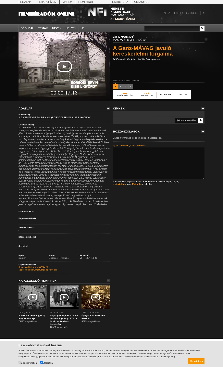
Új (82, 28)
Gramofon (141, 1)
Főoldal (27, 28)
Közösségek (192, 13)
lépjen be (137, 184)
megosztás (153, 59)
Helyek (71, 28)
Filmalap (25, 1)
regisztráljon (119, 184)
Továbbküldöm (125, 96)
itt (160, 356)
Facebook (165, 95)
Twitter (183, 95)
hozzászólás (138, 59)
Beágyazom (147, 96)
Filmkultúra (119, 1)
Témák (43, 28)
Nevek (56, 28)
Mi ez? (167, 13)
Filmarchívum (46, 1)
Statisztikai (46, 362)
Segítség (178, 13)
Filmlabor (85, 1)
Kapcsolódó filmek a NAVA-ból (33, 267)
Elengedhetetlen (28, 362)
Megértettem (196, 361)
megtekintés (121, 59)
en (203, 13)
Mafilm (67, 1)
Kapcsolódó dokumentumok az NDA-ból (38, 270)
